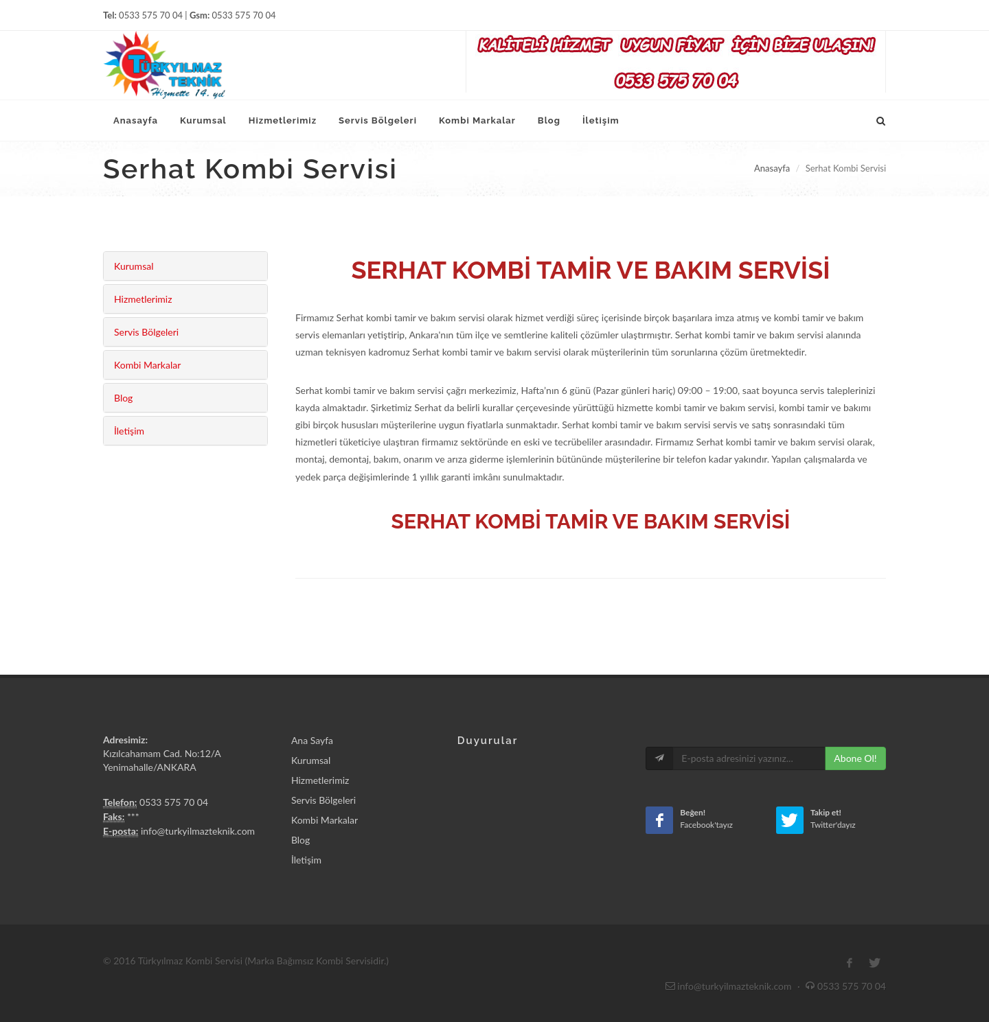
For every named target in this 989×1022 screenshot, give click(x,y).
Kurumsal (133, 266)
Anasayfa (772, 168)
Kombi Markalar (147, 365)
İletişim (129, 431)
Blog (123, 398)
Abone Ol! (855, 758)
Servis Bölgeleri (146, 332)
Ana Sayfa (312, 740)
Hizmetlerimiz (143, 299)
